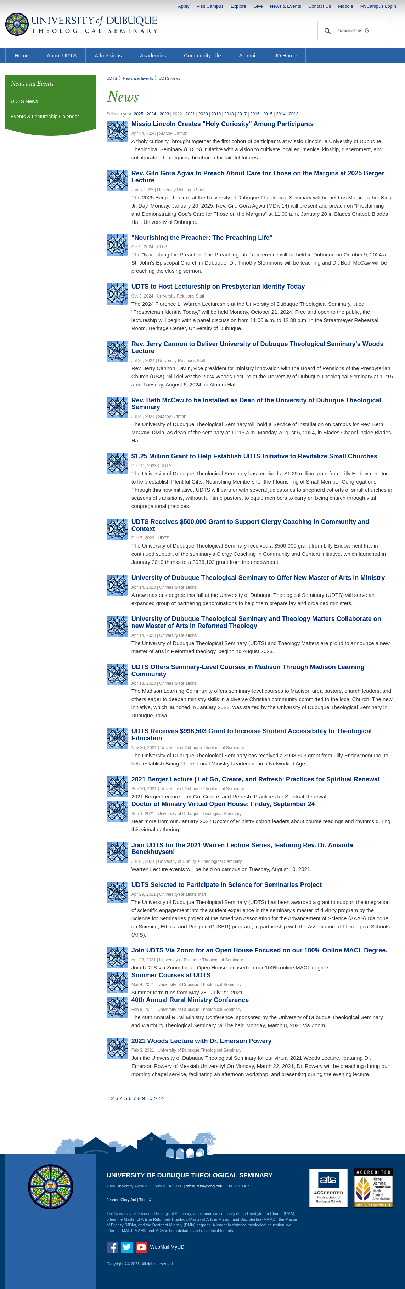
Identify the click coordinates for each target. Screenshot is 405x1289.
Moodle (345, 6)
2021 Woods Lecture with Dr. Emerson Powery (201, 1041)
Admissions (108, 55)
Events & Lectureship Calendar (45, 116)
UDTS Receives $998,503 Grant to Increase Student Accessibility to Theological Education (251, 735)
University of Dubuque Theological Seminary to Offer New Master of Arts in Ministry (258, 577)
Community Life (202, 55)
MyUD (178, 1247)
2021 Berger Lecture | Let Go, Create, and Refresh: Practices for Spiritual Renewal (255, 779)
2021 (190, 114)
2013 (293, 114)
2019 (216, 114)
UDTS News (24, 101)
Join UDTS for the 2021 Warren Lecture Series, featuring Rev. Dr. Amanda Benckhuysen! (242, 849)
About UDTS (62, 55)
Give (258, 6)
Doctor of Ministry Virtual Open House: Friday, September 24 (223, 804)
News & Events (285, 6)
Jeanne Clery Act (121, 1200)
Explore (238, 6)
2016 (255, 114)
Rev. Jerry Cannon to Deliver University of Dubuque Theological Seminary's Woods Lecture (257, 347)
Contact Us (319, 6)
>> (161, 1098)
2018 (229, 114)
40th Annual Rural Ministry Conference (190, 1000)
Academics (153, 55)
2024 (151, 114)
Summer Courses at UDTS (171, 975)
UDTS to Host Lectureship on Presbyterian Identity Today (218, 286)
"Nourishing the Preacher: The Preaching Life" (201, 237)
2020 (203, 114)
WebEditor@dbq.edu (204, 1186)
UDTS (112, 78)
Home (22, 55)
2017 (242, 114)
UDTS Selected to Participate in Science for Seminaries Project (226, 884)
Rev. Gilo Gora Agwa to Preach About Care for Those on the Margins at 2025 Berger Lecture (257, 177)
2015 (267, 114)
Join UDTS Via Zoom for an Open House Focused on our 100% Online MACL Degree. (259, 950)
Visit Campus (210, 6)
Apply (184, 6)
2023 (164, 114)
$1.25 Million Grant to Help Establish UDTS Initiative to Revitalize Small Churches (254, 456)
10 (149, 1098)
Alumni (247, 55)
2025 (138, 114)
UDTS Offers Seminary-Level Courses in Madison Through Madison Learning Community (248, 670)
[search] (353, 31)
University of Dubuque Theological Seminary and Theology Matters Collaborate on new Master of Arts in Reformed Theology (256, 622)
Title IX (145, 1200)
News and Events (138, 78)
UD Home (285, 55)
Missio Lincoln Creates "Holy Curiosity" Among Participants (222, 124)
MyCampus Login (378, 6)
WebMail (159, 1247)
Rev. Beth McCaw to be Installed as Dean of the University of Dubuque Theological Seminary (256, 404)
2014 (281, 114)
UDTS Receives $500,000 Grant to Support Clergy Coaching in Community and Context (250, 525)
